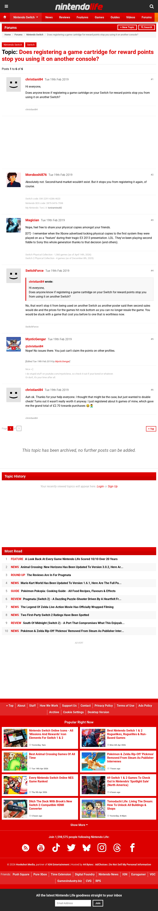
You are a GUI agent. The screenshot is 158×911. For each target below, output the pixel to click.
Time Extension (61, 874)
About (21, 705)
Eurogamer (138, 874)
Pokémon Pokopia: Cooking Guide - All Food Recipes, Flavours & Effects (63, 591)
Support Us (69, 705)
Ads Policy (145, 705)
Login (100, 486)
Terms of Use (125, 705)
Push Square (21, 874)
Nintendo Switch (34, 34)
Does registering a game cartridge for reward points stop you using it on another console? (78, 55)
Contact (86, 705)
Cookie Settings (73, 712)
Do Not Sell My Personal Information (130, 864)
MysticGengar (35, 339)
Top (9, 705)
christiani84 (34, 79)
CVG (89, 881)
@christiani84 (34, 346)
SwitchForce (34, 270)
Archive (54, 712)
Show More (79, 825)
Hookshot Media (25, 864)
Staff (32, 705)
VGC (152, 874)
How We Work (49, 705)
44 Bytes (88, 864)
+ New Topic (127, 27)
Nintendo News (108, 874)
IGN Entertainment (58, 864)
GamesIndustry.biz (69, 881)
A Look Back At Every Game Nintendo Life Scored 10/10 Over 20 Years (64, 559)
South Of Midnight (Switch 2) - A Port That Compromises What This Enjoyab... (68, 623)
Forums (11, 27)
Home (8, 34)
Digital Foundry (85, 874)
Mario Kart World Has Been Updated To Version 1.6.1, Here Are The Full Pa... (66, 583)
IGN (124, 874)
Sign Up (113, 486)
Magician (32, 220)
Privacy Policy (104, 705)
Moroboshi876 (36, 175)
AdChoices (101, 864)
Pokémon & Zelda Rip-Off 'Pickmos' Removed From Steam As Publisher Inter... (67, 631)
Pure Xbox (40, 874)
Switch (31, 44)
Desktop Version (98, 712)
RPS (98, 881)
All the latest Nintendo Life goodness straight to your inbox (79, 895)
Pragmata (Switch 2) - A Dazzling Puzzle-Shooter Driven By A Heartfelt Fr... (66, 599)
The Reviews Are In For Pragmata (41, 575)
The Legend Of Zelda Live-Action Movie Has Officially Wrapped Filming (62, 607)
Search (146, 27)
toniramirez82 (55, 207)
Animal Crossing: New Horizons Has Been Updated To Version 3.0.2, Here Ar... (67, 567)
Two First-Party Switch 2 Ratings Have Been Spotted (50, 615)
